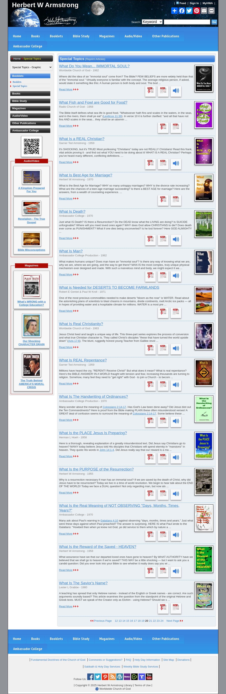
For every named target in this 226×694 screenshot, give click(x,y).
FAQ (128, 659)
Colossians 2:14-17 (114, 407)
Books (35, 36)
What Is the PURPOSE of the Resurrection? (96, 469)
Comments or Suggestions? (105, 659)
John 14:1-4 (107, 449)
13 (120, 620)
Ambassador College (27, 46)
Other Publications (165, 36)
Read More (66, 89)
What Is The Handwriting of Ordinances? (93, 396)
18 (139, 620)
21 (150, 620)
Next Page (174, 620)
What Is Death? (72, 211)
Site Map (168, 659)
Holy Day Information (147, 659)
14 (123, 620)
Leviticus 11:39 (112, 116)
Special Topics (20, 86)
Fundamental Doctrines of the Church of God (58, 659)
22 (154, 620)
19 (143, 620)
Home (17, 36)
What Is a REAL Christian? (81, 139)
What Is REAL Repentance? (83, 360)
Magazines (107, 36)
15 (127, 620)
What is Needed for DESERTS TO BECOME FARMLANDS (109, 287)
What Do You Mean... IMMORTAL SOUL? (94, 66)
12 (116, 620)
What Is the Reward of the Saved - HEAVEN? (97, 546)
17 (135, 620)
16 (131, 620)
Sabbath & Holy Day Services (102, 666)
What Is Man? (71, 251)
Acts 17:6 (74, 340)
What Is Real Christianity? (81, 324)
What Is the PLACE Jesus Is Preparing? (93, 433)
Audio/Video (133, 36)
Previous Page (101, 620)
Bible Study (81, 36)
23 (158, 620)
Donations (183, 659)
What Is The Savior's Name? (83, 583)
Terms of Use (142, 685)
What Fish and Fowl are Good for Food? (93, 102)
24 (161, 620)
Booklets (56, 36)
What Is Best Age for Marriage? (85, 175)
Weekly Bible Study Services (140, 666)
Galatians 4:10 (109, 520)
